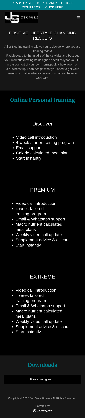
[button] (78, 17)
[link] (21, 17)
